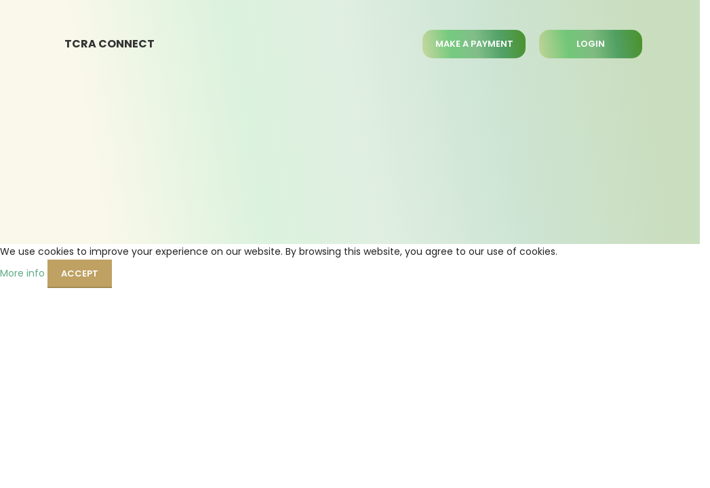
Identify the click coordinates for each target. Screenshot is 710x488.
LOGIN (590, 43)
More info (23, 272)
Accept (79, 273)
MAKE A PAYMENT (474, 43)
